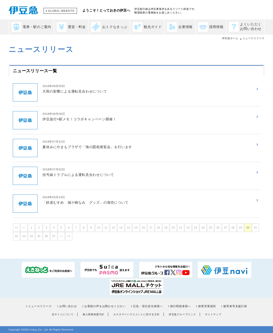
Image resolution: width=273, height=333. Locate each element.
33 (24, 236)
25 (210, 227)
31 (255, 227)
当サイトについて (62, 314)
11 (106, 227)
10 (98, 227)
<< (16, 227)
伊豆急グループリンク (182, 314)
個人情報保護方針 (93, 314)
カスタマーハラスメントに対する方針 (136, 314)
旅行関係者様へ (180, 306)
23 (195, 227)
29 (240, 227)
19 (165, 227)
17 (150, 227)
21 (180, 227)
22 (188, 227)
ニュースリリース (253, 38)
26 (218, 227)
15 (136, 227)
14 (128, 227)
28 (233, 227)
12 (113, 227)
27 (225, 227)
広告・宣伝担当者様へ (148, 306)
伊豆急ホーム (230, 38)
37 (53, 236)
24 (203, 227)
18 (158, 227)
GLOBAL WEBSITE (61, 10)
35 (39, 236)
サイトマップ (213, 314)
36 (46, 236)
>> (69, 236)
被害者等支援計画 (235, 306)
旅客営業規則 (207, 306)
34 (31, 236)
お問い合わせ (68, 306)
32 (16, 236)
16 (143, 227)
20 (173, 227)
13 (121, 227)
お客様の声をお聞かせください (105, 306)
